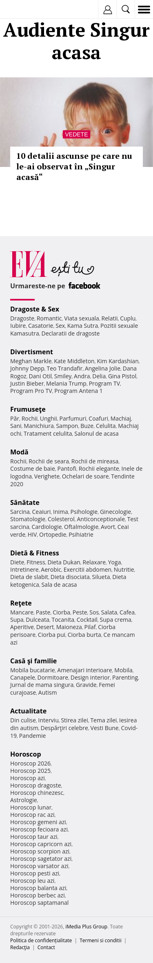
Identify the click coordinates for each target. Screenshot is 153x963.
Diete (17, 562)
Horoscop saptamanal (39, 902)
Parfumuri (73, 418)
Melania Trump (66, 383)
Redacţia (20, 947)
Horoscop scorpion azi (39, 851)
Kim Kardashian (117, 361)
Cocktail (87, 619)
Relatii (110, 318)
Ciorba (61, 612)
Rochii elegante (99, 468)
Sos (94, 612)
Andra (82, 376)
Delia (99, 376)
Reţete (21, 603)
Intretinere (24, 569)
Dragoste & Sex (34, 309)
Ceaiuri (41, 512)
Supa (17, 619)
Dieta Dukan (63, 562)
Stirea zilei (74, 720)
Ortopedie (52, 534)
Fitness (36, 562)
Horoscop (25, 754)
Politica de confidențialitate (41, 940)
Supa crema (115, 619)
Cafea (127, 612)
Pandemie (32, 735)
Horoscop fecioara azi (39, 829)
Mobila (123, 670)
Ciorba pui (51, 634)
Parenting (125, 677)
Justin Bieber (27, 383)
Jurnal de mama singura (41, 685)
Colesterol (61, 519)
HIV (32, 534)
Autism (47, 692)
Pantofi (66, 468)
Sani (16, 426)
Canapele (22, 677)
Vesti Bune (105, 728)
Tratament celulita (48, 433)
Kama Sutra (82, 325)
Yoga (114, 562)
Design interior (90, 677)
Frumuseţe (28, 409)
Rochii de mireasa (94, 461)
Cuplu (127, 318)
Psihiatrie (81, 534)
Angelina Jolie (102, 368)
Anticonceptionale (101, 519)
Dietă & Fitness (34, 552)
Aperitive (22, 627)
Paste (43, 612)
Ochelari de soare (85, 476)
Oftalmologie (81, 527)
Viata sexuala (81, 318)
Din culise (23, 720)
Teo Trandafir (64, 368)
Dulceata (37, 619)
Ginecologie (115, 512)
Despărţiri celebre (64, 728)
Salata (109, 612)
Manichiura (38, 426)
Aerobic (51, 569)
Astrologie (23, 800)
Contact (46, 947)
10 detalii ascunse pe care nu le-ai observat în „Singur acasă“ (74, 166)
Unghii (48, 418)
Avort (108, 527)
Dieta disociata (70, 577)
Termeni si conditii (101, 940)
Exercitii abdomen (87, 569)
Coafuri (98, 418)
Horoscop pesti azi (34, 873)
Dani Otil (40, 376)
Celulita (106, 426)
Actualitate (28, 710)
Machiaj (121, 418)
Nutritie (124, 569)
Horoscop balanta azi (38, 888)
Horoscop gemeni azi (38, 822)
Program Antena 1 (78, 391)
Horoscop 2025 (30, 770)
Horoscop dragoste (35, 785)
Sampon (67, 426)
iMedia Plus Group (86, 926)
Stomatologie (27, 519)
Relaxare (94, 562)
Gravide (86, 685)
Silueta (101, 577)
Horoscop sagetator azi (40, 858)
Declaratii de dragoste (71, 333)
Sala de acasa (59, 584)
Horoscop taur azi (33, 836)
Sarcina (20, 512)
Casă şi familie (33, 660)
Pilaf (89, 627)
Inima (60, 512)
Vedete (76, 134)
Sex (60, 325)
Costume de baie (32, 468)
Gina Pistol (122, 376)
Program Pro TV (31, 391)
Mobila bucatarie (32, 670)
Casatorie (40, 325)
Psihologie (84, 512)
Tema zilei (103, 720)
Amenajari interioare (84, 670)
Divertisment (31, 351)
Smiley (63, 376)
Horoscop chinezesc (36, 792)
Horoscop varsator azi (39, 866)
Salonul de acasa (96, 433)
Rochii (30, 418)
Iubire (18, 325)
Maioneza (69, 627)
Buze (86, 426)
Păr (14, 418)
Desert (45, 627)
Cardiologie (47, 527)
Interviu (48, 720)
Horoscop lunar (30, 807)
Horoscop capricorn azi (40, 844)
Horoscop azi (27, 778)
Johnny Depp (27, 368)
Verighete (47, 476)
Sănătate (25, 502)
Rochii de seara (49, 461)
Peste (80, 612)
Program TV (104, 383)
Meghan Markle (31, 361)
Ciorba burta (84, 634)
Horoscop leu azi (32, 880)
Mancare (21, 612)
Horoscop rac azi (32, 814)
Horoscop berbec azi (37, 895)
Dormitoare (53, 677)
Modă (19, 451)
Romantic (49, 318)
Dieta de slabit (29, 577)
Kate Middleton (74, 361)
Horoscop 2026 (30, 763)
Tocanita (62, 619)
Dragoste (22, 318)
